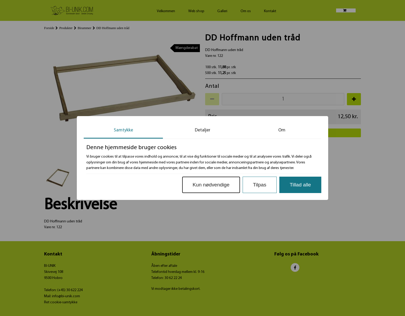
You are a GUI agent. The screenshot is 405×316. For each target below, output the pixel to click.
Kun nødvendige (210, 184)
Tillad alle (300, 184)
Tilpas (259, 184)
